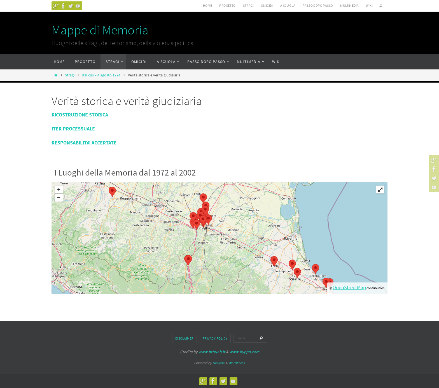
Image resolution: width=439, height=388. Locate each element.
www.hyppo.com (244, 351)
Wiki (369, 5)
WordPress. (236, 363)
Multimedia (349, 5)
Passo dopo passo (318, 5)
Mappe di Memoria (100, 30)
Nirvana (219, 363)
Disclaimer (184, 338)
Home (207, 5)
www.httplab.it (211, 351)
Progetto (227, 5)
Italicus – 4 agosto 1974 (101, 75)
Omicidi (267, 5)
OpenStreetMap (349, 287)
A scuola (287, 5)
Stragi (248, 5)
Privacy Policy (215, 338)
